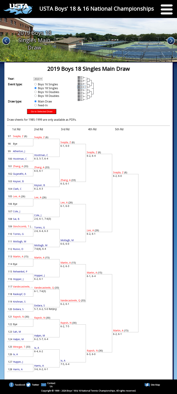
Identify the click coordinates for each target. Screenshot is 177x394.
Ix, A (15, 354)
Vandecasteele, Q (23, 286)
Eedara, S (18, 309)
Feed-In (41, 105)
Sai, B (16, 219)
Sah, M (17, 331)
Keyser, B (18, 181)
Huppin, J (18, 361)
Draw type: (15, 101)
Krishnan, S (19, 301)
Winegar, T (19, 346)
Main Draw (43, 101)
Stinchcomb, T (21, 226)
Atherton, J (19, 151)
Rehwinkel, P (20, 271)
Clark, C (17, 188)
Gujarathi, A (19, 173)
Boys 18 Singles (46, 88)
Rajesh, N (18, 316)
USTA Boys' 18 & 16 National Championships (96, 8)
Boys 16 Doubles (46, 92)
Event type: (15, 84)
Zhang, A (18, 166)
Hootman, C (20, 158)
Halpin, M (18, 339)
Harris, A (18, 369)
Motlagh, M (19, 241)
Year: (11, 79)
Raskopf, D (19, 294)
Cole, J (16, 211)
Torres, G (18, 234)
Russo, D (18, 249)
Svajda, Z (18, 136)
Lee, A (16, 196)
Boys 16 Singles (46, 84)
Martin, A (18, 256)
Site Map (152, 384)
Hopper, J (18, 279)
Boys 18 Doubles (46, 96)
